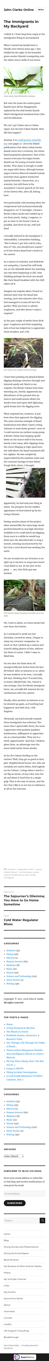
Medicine (11, 965)
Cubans (7, 875)
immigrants (9, 878)
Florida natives (17, 875)
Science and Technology (18, 976)
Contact (8, 1318)
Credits (7, 1324)
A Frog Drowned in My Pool (20, 1028)
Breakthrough (11, 1337)
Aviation (10, 950)
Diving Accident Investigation (21, 1072)
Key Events (10, 1292)
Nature (14, 872)
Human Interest (14, 961)
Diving (9, 954)
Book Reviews (11, 1260)
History (10, 957)
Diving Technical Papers (16, 1253)
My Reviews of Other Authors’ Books (23, 1266)
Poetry (7, 1272)
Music (9, 969)
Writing (10, 983)
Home (9, 1024)
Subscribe (14, 1203)
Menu (41, 10)
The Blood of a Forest (17, 1031)
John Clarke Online (19, 10)
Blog (6, 1240)
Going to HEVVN (15, 1068)
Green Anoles (30, 875)
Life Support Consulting (16, 1331)
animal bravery (25, 872)
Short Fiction (13, 980)
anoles (36, 872)
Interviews (9, 1311)
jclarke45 (11, 869)
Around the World (13, 1298)
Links (6, 1285)
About (7, 1305)
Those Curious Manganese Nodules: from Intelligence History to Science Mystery (25, 1054)
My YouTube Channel (15, 1279)
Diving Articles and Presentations (21, 1247)
